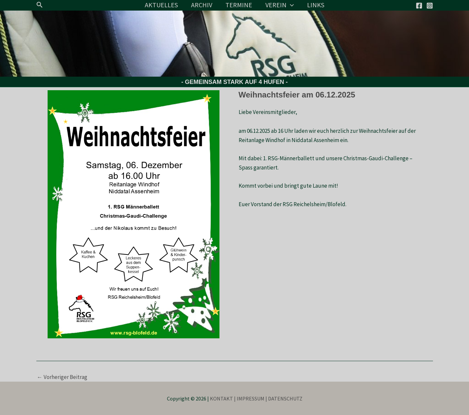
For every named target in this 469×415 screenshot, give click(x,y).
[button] (39, 5)
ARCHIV (201, 5)
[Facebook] (419, 5)
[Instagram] (429, 5)
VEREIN (279, 5)
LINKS (315, 5)
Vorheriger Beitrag (62, 377)
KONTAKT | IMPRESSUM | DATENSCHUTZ (256, 398)
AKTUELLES (161, 5)
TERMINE (238, 5)
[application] (290, 5)
